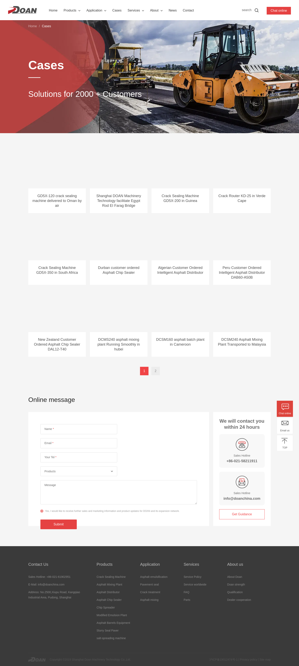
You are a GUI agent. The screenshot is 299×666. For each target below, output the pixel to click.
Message (50, 485)
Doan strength (236, 584)
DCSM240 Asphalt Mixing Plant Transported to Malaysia (242, 342)
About (154, 10)
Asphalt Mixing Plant (109, 584)
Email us (285, 430)
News (173, 10)
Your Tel (50, 457)
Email (48, 443)
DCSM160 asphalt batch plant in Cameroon (180, 342)
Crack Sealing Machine (111, 576)
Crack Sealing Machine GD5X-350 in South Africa (57, 270)
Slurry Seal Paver (108, 630)
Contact (188, 10)
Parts (187, 599)
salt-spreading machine (111, 638)
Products (70, 10)
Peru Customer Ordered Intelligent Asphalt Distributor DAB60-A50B (242, 272)
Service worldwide (195, 584)
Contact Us (38, 564)
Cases (116, 10)
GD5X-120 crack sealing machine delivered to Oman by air (57, 201)
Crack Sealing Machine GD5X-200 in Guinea (180, 198)
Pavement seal (149, 584)
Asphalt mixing (149, 599)
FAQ (186, 592)
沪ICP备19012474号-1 (223, 659)
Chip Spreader (106, 607)
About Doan (234, 576)
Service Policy (192, 576)
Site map (265, 659)
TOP (284, 447)
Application (94, 10)
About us (235, 564)
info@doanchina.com (241, 499)
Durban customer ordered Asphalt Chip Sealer (118, 270)
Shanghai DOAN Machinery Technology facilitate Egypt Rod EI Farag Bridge (118, 201)
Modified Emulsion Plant (112, 615)
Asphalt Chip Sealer (109, 599)
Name (49, 429)
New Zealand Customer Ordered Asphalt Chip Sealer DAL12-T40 (57, 344)
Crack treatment (150, 592)
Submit (59, 524)
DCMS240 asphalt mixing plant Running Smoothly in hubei (118, 344)
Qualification (235, 592)
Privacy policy (248, 659)
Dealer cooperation (239, 599)
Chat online (285, 413)
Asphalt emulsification (153, 576)
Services (133, 10)
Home (53, 10)
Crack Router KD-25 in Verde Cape (241, 198)
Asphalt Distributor (108, 592)
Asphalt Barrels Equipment (113, 622)
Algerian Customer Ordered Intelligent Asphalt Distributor (180, 270)
